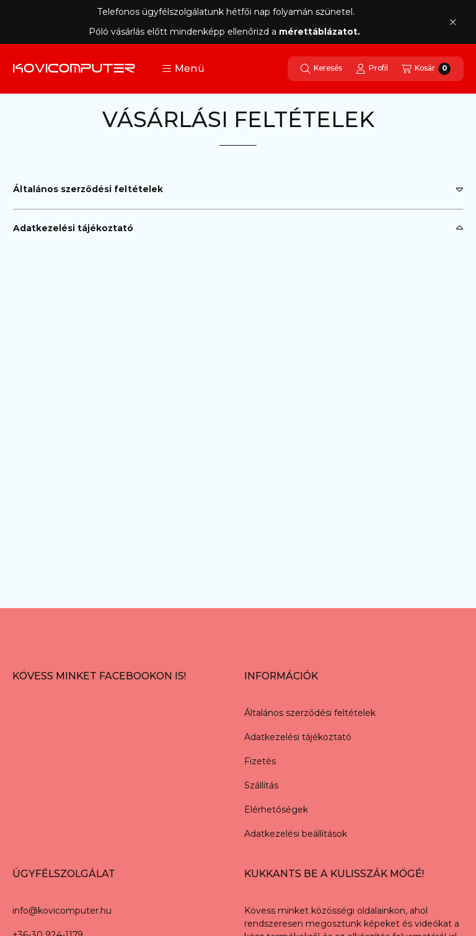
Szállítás (261, 785)
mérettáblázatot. (321, 31)
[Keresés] (321, 68)
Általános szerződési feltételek (88, 189)
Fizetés (260, 761)
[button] (183, 68)
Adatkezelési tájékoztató (73, 228)
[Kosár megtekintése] (426, 68)
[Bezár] (453, 21)
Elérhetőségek (276, 809)
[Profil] (372, 68)
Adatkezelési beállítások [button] (295, 833)
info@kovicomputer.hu (62, 910)
